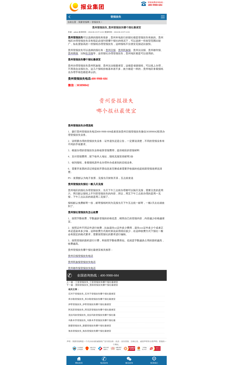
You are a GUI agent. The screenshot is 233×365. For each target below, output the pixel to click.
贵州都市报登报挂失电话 (82, 268)
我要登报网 (83, 22)
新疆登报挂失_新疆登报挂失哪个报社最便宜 (89, 325)
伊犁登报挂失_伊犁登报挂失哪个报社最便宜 (89, 304)
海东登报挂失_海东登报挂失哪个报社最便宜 (89, 331)
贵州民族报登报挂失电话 (82, 262)
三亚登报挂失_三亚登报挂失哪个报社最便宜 (96, 282)
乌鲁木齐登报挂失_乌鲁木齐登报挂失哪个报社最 (91, 320)
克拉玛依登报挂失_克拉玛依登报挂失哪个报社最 (91, 315)
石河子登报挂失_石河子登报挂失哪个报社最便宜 (91, 294)
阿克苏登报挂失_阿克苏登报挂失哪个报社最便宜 (91, 310)
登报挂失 (96, 22)
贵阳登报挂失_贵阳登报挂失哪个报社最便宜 (96, 285)
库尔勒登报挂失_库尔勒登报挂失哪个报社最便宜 (91, 299)
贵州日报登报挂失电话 (80, 256)
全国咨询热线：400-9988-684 (98, 275)
